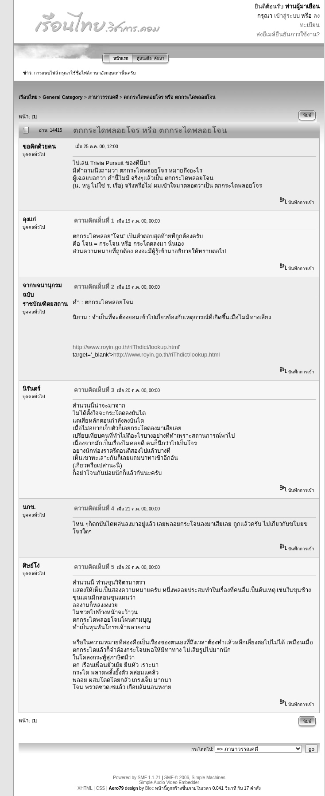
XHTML (85, 788)
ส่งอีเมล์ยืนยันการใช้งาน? (288, 34)
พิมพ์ (307, 115)
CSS (100, 788)
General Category (62, 97)
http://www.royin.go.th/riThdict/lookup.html (126, 347)
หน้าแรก (120, 58)
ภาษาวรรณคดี (103, 97)
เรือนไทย (28, 97)
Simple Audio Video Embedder (169, 782)
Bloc (149, 788)
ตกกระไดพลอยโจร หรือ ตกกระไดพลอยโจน (169, 97)
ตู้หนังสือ (144, 58)
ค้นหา (159, 58)
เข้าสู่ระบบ (287, 15)
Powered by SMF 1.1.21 (136, 777)
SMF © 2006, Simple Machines (194, 777)
